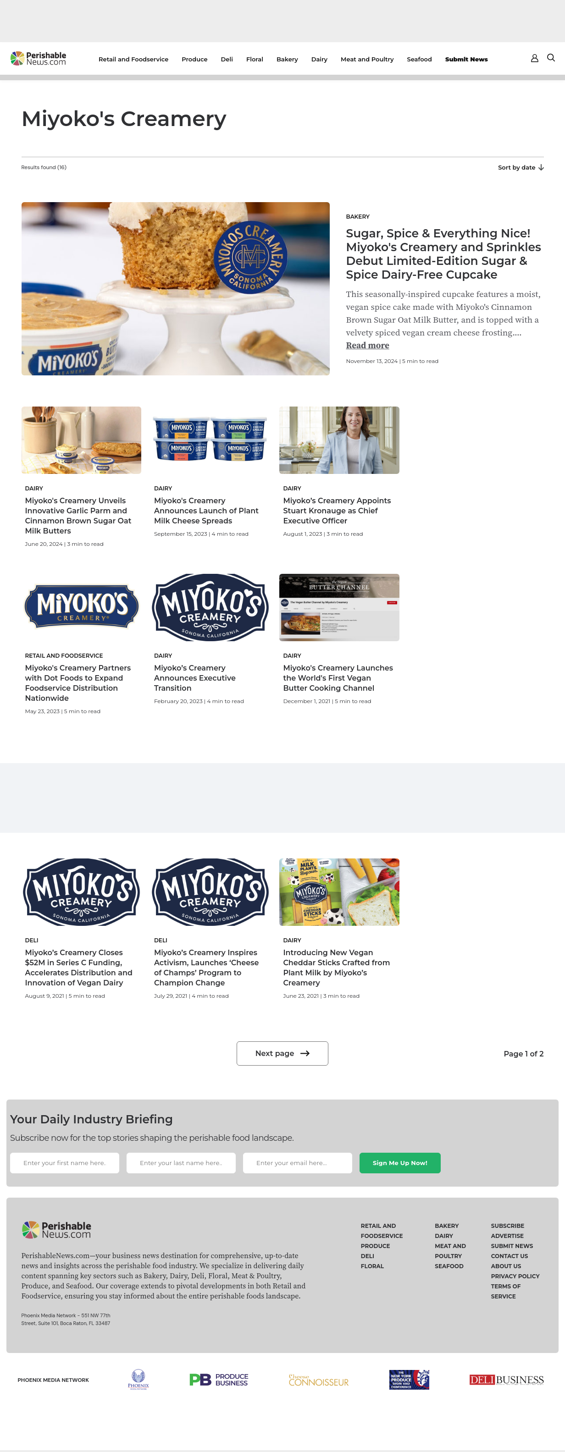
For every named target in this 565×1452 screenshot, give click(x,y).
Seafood (419, 59)
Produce (194, 59)
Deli (227, 59)
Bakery (287, 59)
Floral (254, 59)
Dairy (319, 59)
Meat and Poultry (367, 59)
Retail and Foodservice (133, 59)
